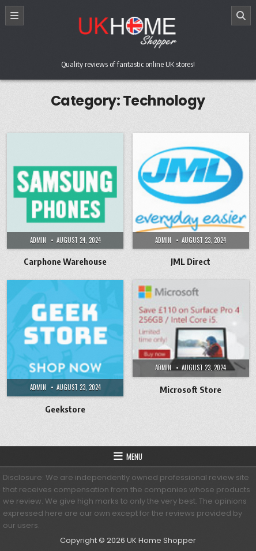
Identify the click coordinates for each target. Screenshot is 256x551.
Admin (38, 240)
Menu (134, 456)
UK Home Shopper (161, 540)
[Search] (241, 15)
